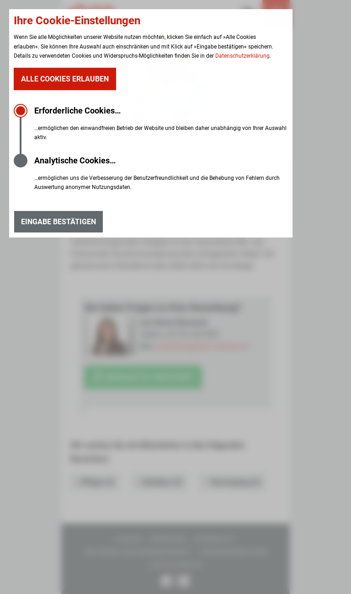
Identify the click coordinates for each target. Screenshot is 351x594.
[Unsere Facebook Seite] (167, 582)
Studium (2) (160, 482)
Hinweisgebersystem (233, 552)
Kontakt (129, 539)
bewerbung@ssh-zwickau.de (202, 346)
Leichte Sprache (175, 564)
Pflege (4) (95, 482)
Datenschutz (214, 539)
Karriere (83, 133)
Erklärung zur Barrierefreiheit (138, 552)
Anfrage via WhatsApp (143, 377)
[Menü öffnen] (276, 13)
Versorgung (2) (234, 482)
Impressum (168, 539)
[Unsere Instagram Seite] (184, 582)
